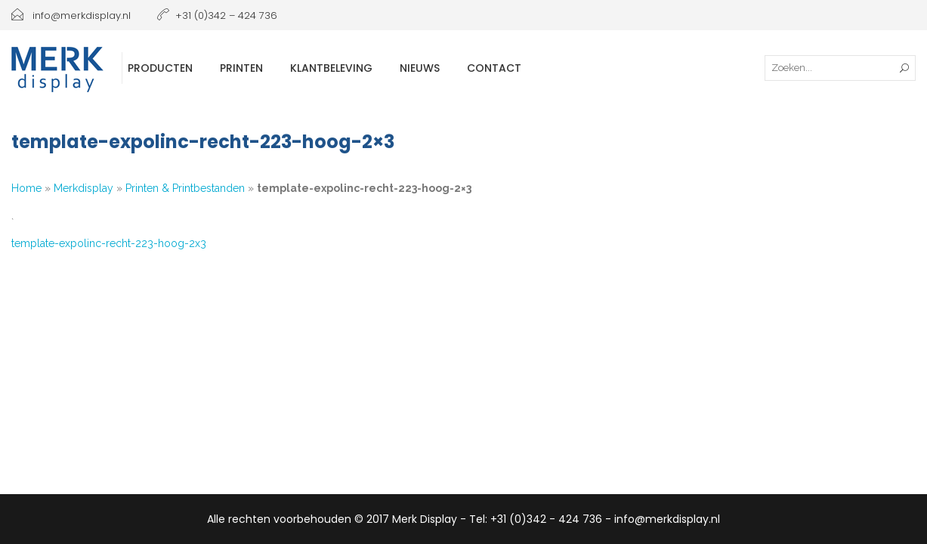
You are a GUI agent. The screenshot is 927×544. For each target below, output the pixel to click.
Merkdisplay (83, 188)
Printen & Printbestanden (185, 188)
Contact (494, 68)
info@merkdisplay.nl (71, 15)
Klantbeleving (331, 68)
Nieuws (420, 68)
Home (26, 188)
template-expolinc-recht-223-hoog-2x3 (108, 243)
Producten (160, 68)
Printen (241, 68)
